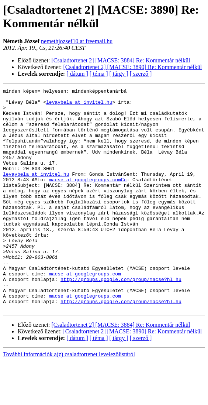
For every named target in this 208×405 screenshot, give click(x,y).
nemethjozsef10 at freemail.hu (76, 41)
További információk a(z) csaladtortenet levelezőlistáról (69, 398)
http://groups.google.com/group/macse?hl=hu (120, 318)
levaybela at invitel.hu (79, 105)
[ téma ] (99, 74)
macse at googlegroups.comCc (88, 198)
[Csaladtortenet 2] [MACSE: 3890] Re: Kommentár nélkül (132, 67)
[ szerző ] (141, 74)
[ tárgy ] (119, 74)
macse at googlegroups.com (85, 311)
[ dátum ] (77, 74)
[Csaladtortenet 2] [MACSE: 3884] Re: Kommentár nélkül (121, 60)
